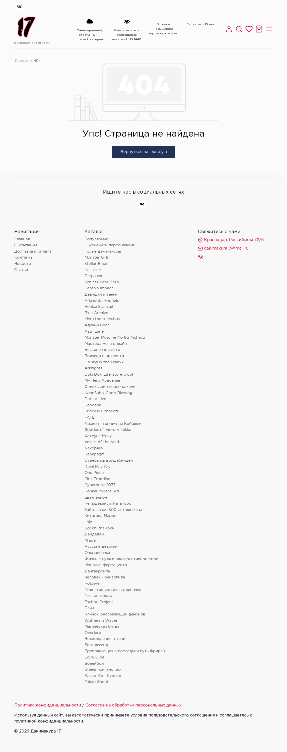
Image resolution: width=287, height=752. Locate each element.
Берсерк (92, 405)
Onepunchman (98, 552)
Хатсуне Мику (98, 436)
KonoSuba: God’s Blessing (108, 393)
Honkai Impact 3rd (101, 491)
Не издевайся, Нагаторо (108, 503)
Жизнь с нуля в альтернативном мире (121, 559)
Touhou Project (98, 602)
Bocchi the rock (99, 528)
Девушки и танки (101, 294)
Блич (89, 608)
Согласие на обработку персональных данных (134, 705)
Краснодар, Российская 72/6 (231, 240)
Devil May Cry (97, 466)
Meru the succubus (102, 319)
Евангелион (95, 497)
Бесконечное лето (102, 349)
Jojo (88, 522)
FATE (89, 417)
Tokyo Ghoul (96, 681)
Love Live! (94, 657)
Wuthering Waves (101, 620)
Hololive (92, 583)
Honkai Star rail (98, 306)
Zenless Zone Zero (101, 282)
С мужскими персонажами (110, 386)
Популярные (96, 239)
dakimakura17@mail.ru (223, 249)
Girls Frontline (97, 479)
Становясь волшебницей (108, 460)
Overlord (92, 632)
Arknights (93, 368)
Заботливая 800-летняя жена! (114, 509)
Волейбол (94, 663)
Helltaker (92, 270)
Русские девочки (101, 546)
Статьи (21, 270)
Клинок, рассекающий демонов (114, 614)
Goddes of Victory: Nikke (107, 429)
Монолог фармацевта (105, 565)
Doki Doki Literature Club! (108, 374)
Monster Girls (96, 257)
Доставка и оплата (33, 251)
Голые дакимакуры (102, 251)
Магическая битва (102, 626)
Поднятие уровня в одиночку (112, 589)
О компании (25, 245)
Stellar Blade (96, 263)
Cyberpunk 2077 (100, 485)
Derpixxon (94, 276)
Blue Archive (96, 313)
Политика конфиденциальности (47, 705)
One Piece (94, 472)
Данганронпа (97, 571)
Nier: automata (98, 595)
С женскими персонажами (109, 245)
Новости (22, 263)
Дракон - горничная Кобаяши (113, 423)
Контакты (23, 257)
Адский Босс (97, 325)
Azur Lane (94, 331)
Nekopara (93, 448)
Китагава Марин (100, 515)
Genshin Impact (98, 288)
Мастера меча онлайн (105, 343)
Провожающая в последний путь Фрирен (124, 651)
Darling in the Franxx (104, 362)
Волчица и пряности (104, 356)
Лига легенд (96, 645)
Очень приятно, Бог (103, 669)
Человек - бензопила (104, 577)
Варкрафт (94, 454)
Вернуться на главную (143, 152)
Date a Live (95, 399)
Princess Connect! (101, 411)
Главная (22, 61)
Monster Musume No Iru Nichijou (114, 337)
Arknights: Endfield (102, 300)
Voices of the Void (101, 442)
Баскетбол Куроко (102, 675)
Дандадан (94, 534)
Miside (90, 540)
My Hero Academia (102, 380)
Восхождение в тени (104, 638)
